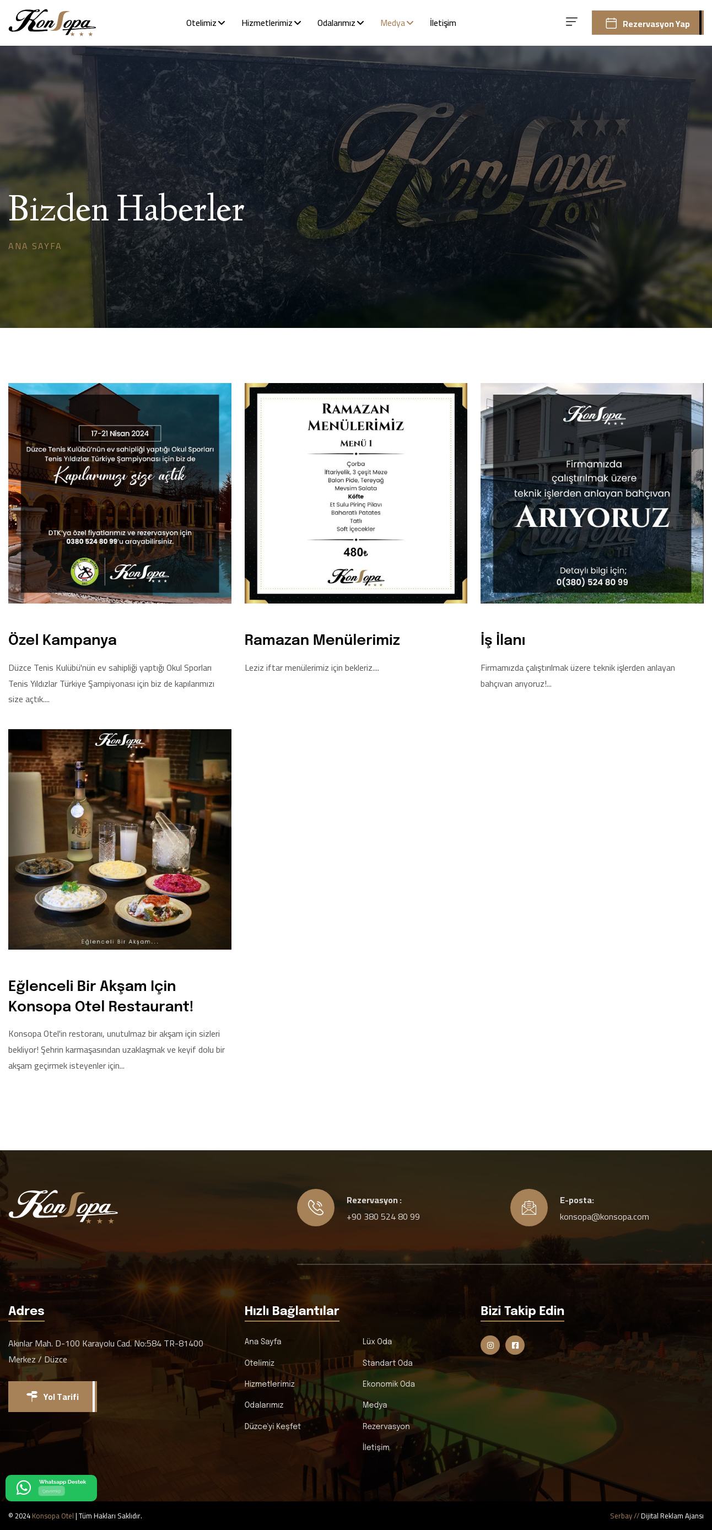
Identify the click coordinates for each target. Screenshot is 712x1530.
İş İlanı (503, 640)
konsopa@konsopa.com (604, 1216)
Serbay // (625, 1515)
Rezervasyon (386, 1427)
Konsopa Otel (53, 1515)
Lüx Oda (377, 1342)
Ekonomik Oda (389, 1384)
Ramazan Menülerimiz (322, 640)
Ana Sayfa (35, 246)
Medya (392, 22)
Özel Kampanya (62, 640)
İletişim (443, 22)
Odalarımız (336, 22)
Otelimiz (201, 22)
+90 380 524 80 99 (383, 1216)
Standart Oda (388, 1363)
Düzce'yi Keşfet (273, 1427)
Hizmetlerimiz (267, 22)
